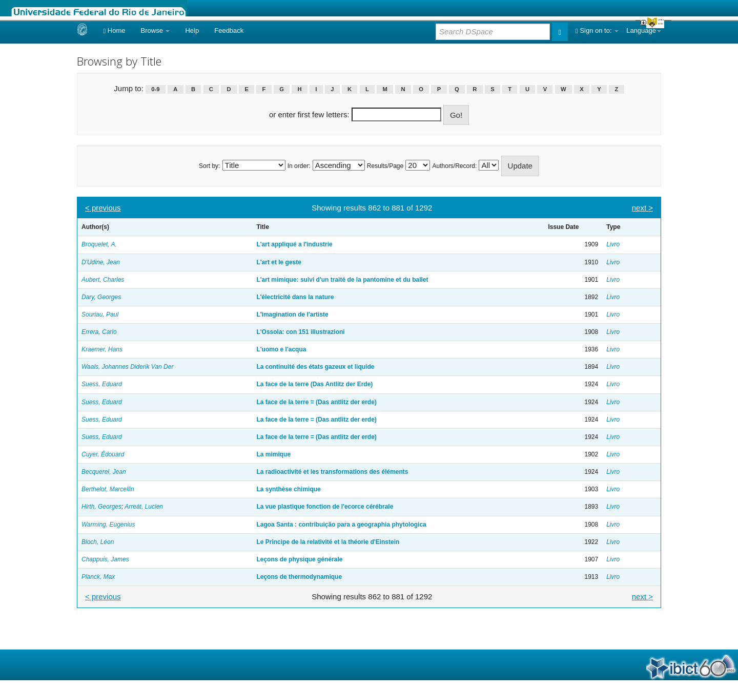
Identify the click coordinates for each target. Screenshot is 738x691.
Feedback (228, 30)
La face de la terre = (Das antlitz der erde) (316, 402)
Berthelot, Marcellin (107, 489)
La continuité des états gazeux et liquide (315, 366)
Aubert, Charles (102, 279)
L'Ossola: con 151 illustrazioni (300, 332)
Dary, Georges (101, 297)
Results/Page (385, 166)
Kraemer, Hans (101, 349)
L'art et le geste (278, 262)
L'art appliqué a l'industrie (294, 244)
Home (114, 30)
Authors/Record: (455, 166)
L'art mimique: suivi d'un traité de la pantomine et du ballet (342, 279)
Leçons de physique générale (299, 559)
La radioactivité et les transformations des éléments (332, 471)
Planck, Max (98, 576)
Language (643, 30)
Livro (613, 244)
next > (642, 207)
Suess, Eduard (101, 384)
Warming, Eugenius (108, 524)
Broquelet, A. (99, 244)
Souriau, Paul (99, 314)
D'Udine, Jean (100, 262)
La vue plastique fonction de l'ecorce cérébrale (324, 506)
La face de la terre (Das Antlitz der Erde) (314, 384)
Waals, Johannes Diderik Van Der (127, 366)
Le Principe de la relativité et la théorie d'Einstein (327, 542)
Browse (155, 30)
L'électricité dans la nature (295, 297)
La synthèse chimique (288, 489)
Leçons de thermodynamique (299, 576)
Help (192, 30)
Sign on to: (597, 30)
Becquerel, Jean (103, 471)
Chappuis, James (105, 559)
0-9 (155, 89)
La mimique (273, 454)
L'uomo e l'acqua (281, 349)
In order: (299, 166)
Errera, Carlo (99, 332)
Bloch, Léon (97, 542)
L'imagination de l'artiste (292, 314)
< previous (103, 207)
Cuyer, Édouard (102, 454)
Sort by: (209, 166)
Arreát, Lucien (144, 506)
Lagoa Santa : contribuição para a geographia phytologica (341, 524)
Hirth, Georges (101, 506)
